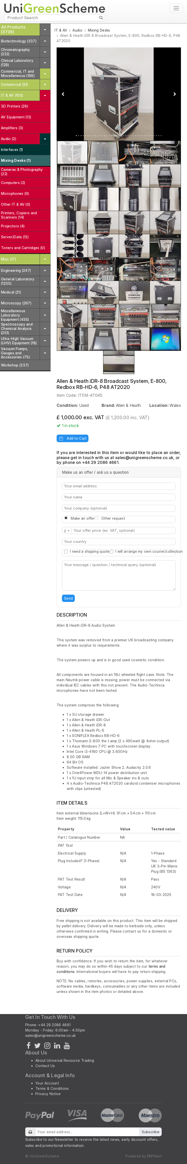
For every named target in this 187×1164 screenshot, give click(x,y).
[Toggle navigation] (176, 8)
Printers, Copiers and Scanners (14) (19, 215)
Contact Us (45, 1066)
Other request (113, 518)
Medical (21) (11, 292)
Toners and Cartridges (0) (23, 248)
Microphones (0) (15, 193)
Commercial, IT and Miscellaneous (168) (18, 73)
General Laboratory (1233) (18, 281)
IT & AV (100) (12, 95)
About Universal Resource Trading (64, 1060)
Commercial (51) (14, 84)
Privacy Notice (48, 1094)
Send (68, 598)
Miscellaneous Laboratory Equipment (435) (15, 315)
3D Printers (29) (14, 106)
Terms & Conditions (52, 1088)
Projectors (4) (13, 226)
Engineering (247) (16, 270)
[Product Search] (54, 17)
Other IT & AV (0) (15, 204)
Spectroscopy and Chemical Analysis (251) (17, 328)
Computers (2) (13, 182)
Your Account (47, 1083)
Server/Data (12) (15, 237)
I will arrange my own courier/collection (149, 551)
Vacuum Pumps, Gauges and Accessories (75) (15, 353)
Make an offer (83, 518)
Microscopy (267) (16, 303)
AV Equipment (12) (16, 117)
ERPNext (154, 1156)
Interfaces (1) (12, 149)
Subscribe (150, 1132)
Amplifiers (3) (12, 128)
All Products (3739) (13, 29)
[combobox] (119, 541)
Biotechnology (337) (18, 41)
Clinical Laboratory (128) (17, 62)
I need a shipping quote (89, 551)
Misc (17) (8, 259)
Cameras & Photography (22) (22, 171)
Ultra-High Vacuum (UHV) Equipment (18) (19, 340)
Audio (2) (8, 139)
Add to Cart (72, 438)
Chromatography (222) (15, 51)
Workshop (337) (15, 365)
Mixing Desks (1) (16, 160)
